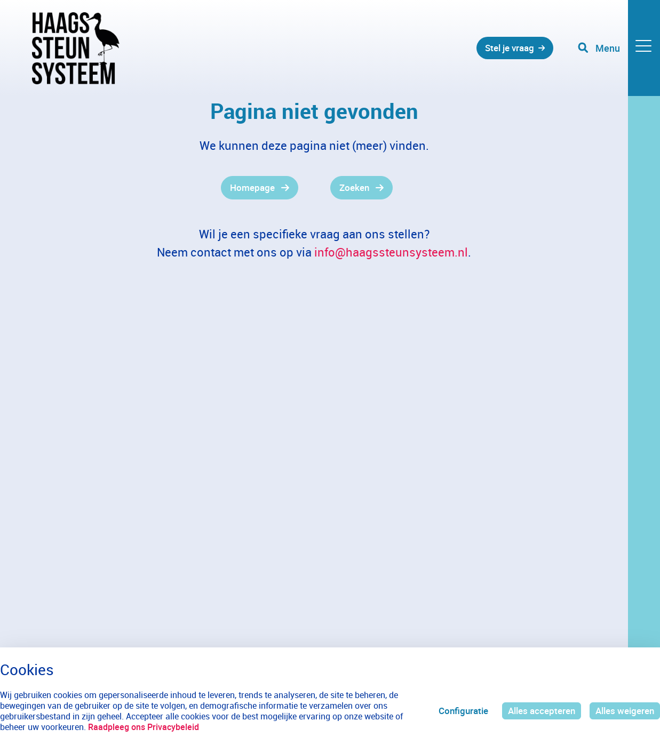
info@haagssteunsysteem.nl (391, 252)
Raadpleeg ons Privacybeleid (143, 727)
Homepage (252, 187)
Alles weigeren (624, 710)
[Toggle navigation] (619, 48)
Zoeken (354, 187)
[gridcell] (165, 187)
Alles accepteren (541, 710)
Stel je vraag (509, 48)
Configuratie (463, 710)
